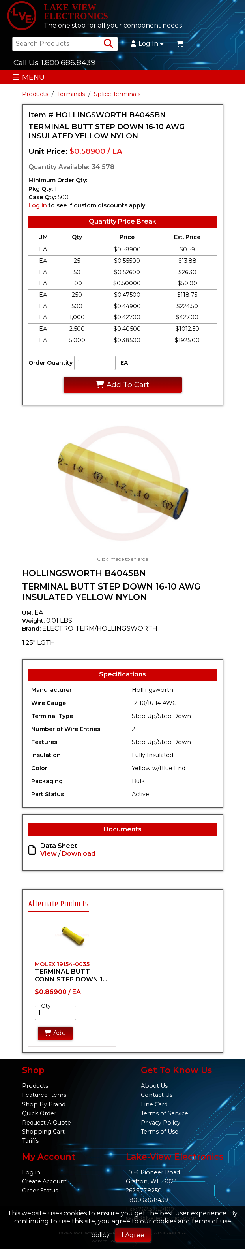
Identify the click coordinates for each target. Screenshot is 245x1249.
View (48, 853)
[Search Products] (108, 43)
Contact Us (156, 1094)
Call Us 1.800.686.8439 (54, 62)
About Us (154, 1085)
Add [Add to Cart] (55, 1033)
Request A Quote (46, 1122)
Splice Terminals (117, 94)
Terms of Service (164, 1113)
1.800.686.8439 (147, 1200)
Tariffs (30, 1140)
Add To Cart (122, 384)
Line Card (154, 1104)
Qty (45, 1005)
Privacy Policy (160, 1122)
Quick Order (39, 1113)
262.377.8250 (144, 1190)
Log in (37, 205)
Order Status (40, 1190)
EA (124, 362)
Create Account (44, 1181)
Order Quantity (50, 362)
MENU (28, 77)
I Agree (133, 1235)
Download (78, 853)
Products (35, 94)
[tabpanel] (72, 981)
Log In (147, 43)
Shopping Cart (43, 1131)
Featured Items (44, 1094)
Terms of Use (159, 1131)
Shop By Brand (43, 1104)
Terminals (71, 94)
